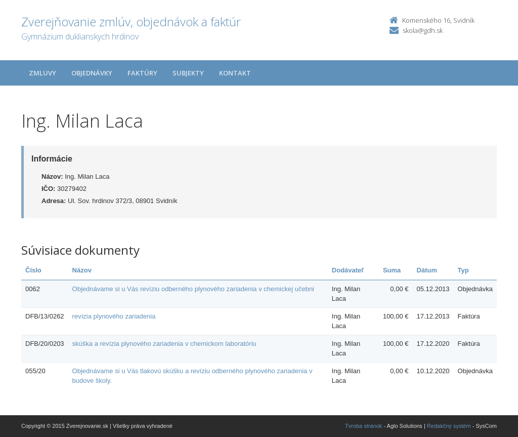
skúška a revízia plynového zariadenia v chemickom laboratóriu (164, 343)
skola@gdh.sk (423, 30)
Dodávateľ (348, 270)
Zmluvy (42, 72)
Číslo (33, 270)
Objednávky (91, 72)
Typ (463, 270)
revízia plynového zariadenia (114, 316)
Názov (82, 270)
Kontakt (235, 72)
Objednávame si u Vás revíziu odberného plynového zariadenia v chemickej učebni (193, 289)
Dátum (427, 270)
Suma (392, 270)
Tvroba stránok (363, 426)
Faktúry (142, 72)
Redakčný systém (449, 426)
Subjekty (188, 72)
